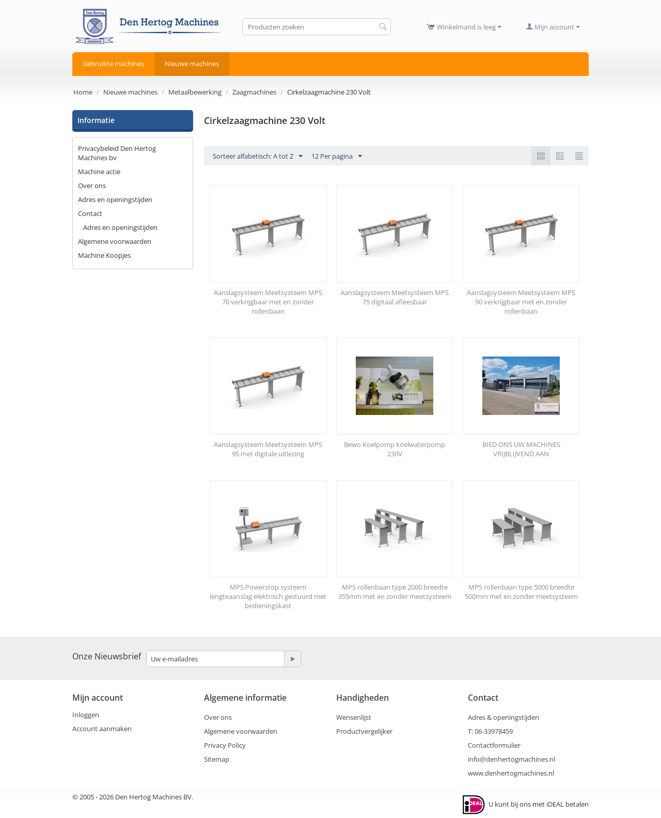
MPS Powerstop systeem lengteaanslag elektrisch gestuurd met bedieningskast (268, 596)
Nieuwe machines (192, 63)
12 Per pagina (336, 156)
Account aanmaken (102, 728)
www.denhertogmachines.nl (511, 773)
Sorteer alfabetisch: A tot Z (258, 156)
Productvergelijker (364, 731)
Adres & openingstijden (503, 717)
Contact (90, 213)
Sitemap (216, 759)
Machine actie (99, 171)
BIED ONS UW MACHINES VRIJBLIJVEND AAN (521, 449)
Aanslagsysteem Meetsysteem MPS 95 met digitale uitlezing (268, 449)
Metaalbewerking (195, 92)
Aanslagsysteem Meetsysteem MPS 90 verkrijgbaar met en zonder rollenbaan (521, 302)
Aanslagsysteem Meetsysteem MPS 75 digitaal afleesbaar (394, 297)
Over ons (92, 185)
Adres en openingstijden (115, 199)
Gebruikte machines (113, 63)
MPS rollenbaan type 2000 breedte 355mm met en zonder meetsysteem (394, 591)
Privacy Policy (225, 745)
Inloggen (85, 714)
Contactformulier (494, 745)
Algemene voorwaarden (114, 241)
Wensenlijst (353, 717)
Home (82, 92)
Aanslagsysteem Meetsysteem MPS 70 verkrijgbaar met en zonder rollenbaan (268, 302)
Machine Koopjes (104, 255)
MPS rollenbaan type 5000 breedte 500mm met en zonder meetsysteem (521, 591)
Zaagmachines (254, 92)
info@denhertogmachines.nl (511, 759)
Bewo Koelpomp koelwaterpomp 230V (394, 449)
